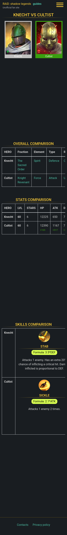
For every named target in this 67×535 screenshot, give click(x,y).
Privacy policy (41, 524)
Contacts (22, 524)
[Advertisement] (33, 97)
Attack (53, 178)
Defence (54, 160)
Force (37, 178)
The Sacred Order (22, 165)
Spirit (37, 160)
